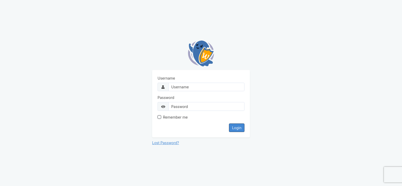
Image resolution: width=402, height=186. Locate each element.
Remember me (175, 117)
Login (237, 128)
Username (166, 78)
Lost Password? (165, 143)
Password (166, 97)
